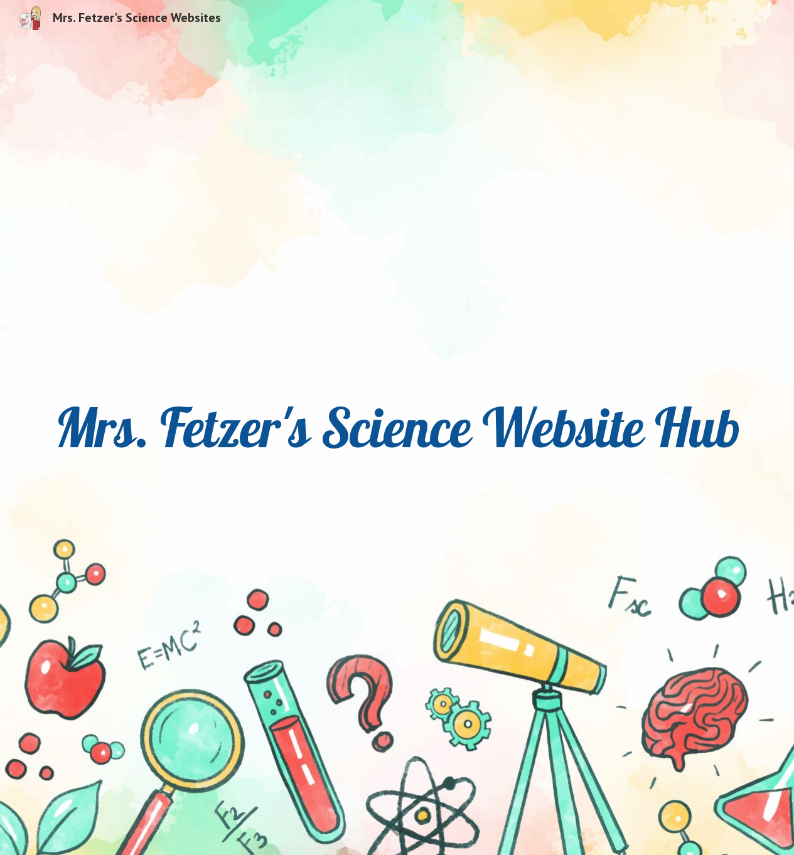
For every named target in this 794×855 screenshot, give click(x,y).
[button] (397, 832)
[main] (397, 427)
